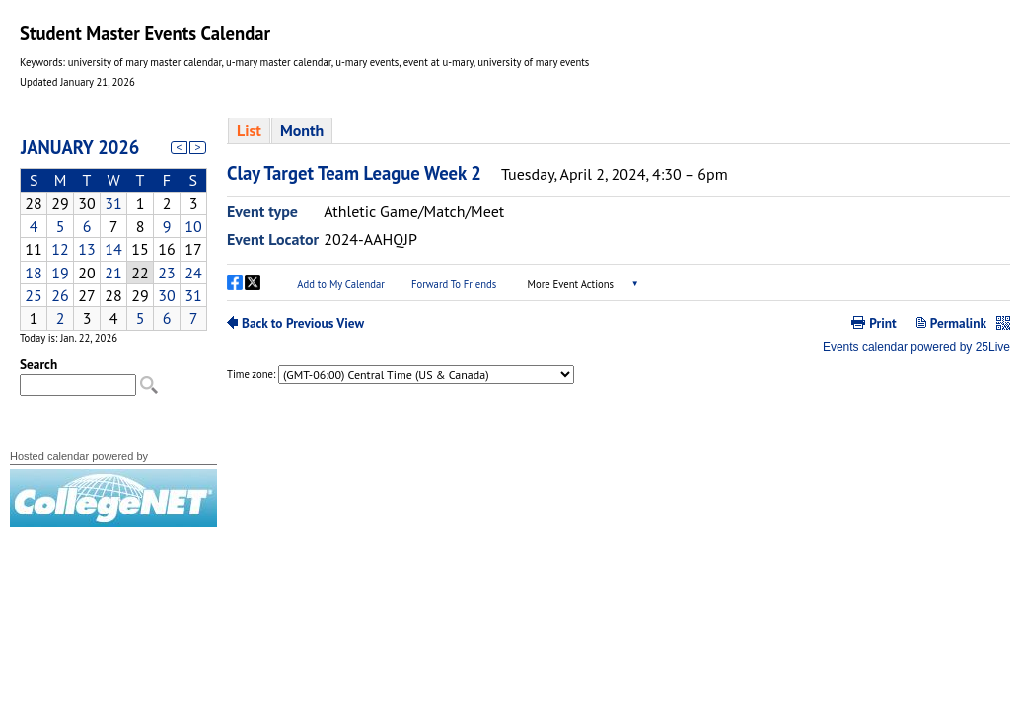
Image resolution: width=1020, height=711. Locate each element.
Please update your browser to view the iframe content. (113, 228)
